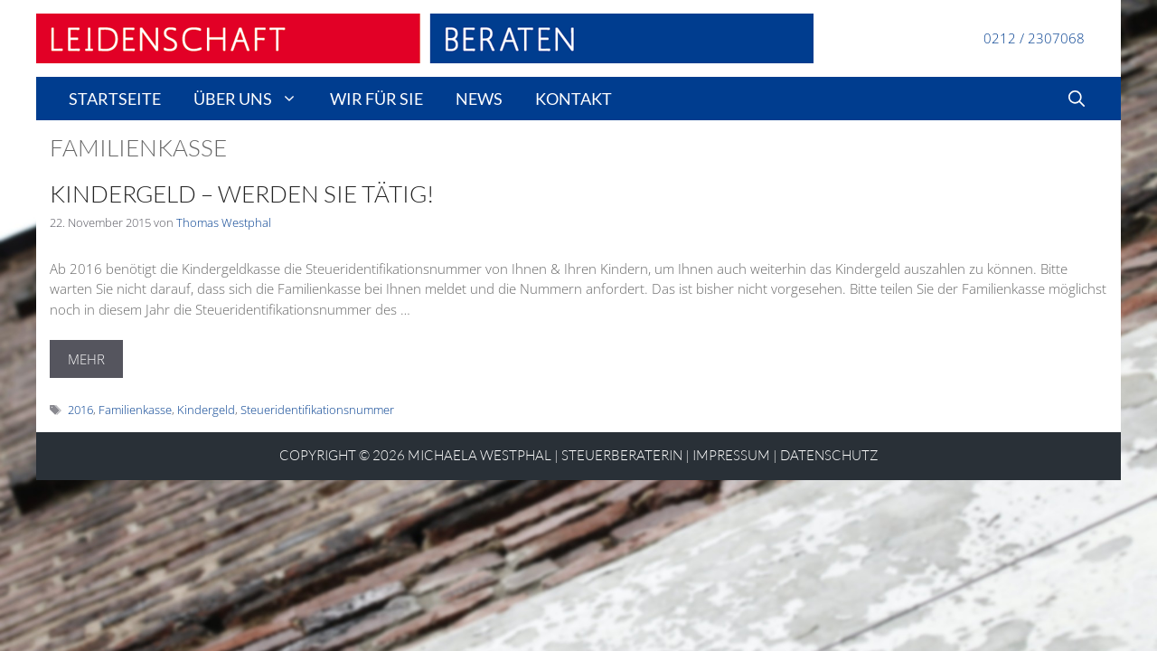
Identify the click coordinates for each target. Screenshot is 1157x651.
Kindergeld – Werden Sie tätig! (242, 193)
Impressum (731, 455)
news (479, 98)
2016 (80, 409)
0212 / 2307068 (1034, 38)
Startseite (115, 98)
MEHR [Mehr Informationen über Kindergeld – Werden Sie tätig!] (86, 359)
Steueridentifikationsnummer (317, 409)
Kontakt (573, 98)
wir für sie (376, 98)
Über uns (253, 98)
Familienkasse (135, 409)
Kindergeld (206, 409)
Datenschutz (829, 455)
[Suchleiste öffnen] (1076, 98)
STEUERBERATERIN (621, 455)
